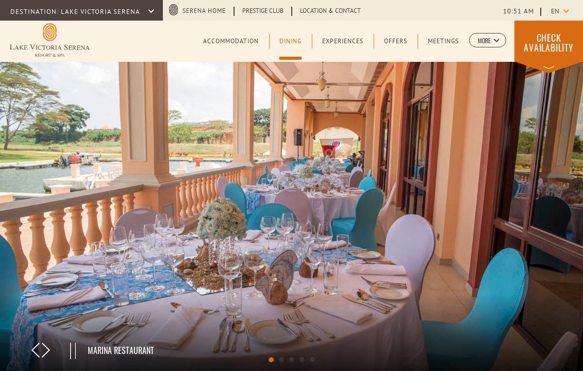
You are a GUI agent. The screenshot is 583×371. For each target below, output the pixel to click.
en (555, 12)
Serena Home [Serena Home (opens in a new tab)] (204, 11)
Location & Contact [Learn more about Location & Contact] (330, 11)
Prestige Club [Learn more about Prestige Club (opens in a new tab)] (263, 11)
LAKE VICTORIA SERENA (101, 12)
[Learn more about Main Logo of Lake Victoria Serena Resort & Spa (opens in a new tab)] (50, 40)
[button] (487, 40)
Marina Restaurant (121, 350)
